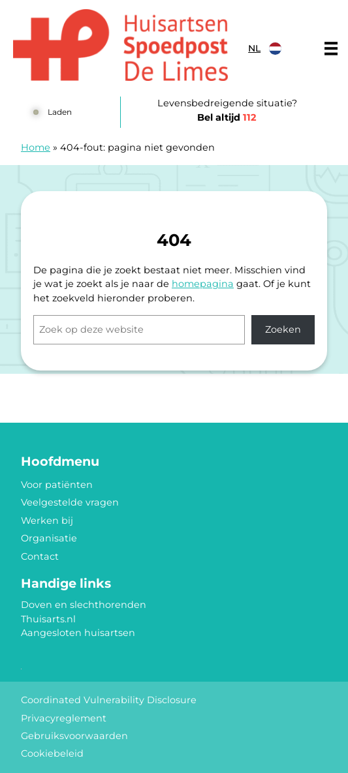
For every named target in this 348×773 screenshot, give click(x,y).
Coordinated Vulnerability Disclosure (109, 700)
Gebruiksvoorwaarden (74, 736)
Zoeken (283, 329)
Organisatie (49, 538)
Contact (40, 556)
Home (35, 147)
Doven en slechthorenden (83, 605)
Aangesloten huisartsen (78, 633)
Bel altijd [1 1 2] (227, 117)
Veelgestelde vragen (70, 502)
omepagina (206, 284)
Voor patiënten (57, 485)
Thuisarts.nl (48, 619)
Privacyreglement (63, 718)
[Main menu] (331, 48)
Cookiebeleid (52, 753)
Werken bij (47, 520)
